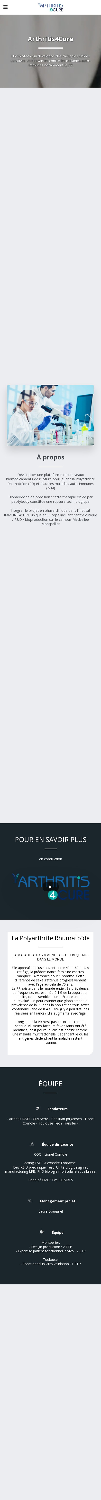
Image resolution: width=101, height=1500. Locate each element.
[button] (5, 7)
